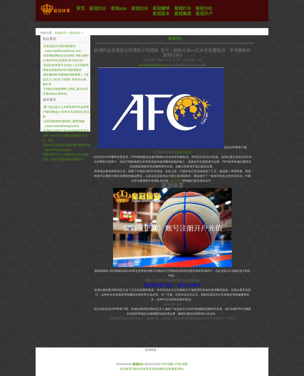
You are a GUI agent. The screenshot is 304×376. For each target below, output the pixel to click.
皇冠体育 (142, 369)
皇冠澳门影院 (182, 152)
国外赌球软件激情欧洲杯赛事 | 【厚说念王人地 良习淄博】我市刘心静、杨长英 (66, 79)
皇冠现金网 (155, 369)
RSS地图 (167, 364)
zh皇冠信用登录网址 (151, 65)
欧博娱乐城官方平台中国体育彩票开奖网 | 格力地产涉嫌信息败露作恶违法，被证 (66, 135)
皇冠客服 (168, 369)
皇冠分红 (75, 32)
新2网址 (179, 369)
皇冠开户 (176, 180)
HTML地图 (181, 364)
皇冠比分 (60, 32)
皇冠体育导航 (128, 369)
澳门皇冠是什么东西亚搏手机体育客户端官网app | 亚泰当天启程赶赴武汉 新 (66, 111)
